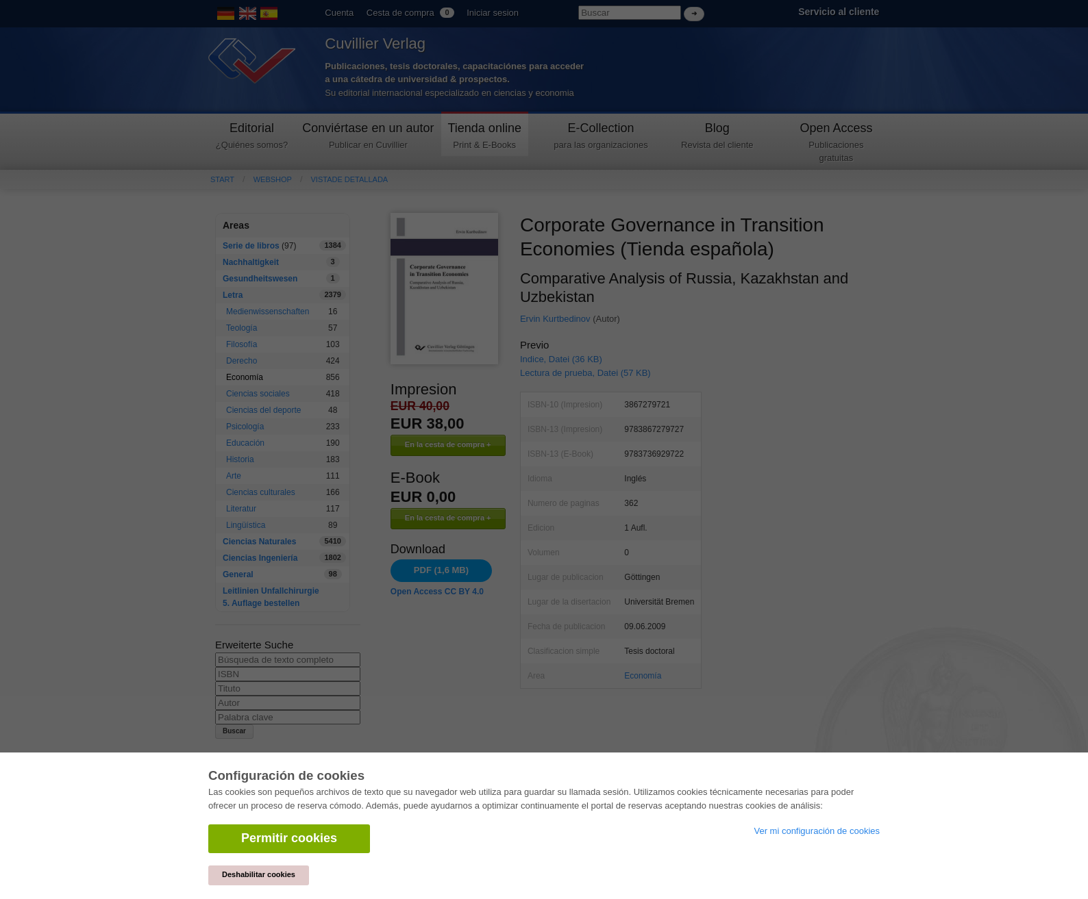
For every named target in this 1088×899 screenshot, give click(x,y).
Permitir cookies (289, 838)
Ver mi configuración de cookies (817, 831)
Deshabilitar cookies (258, 874)
